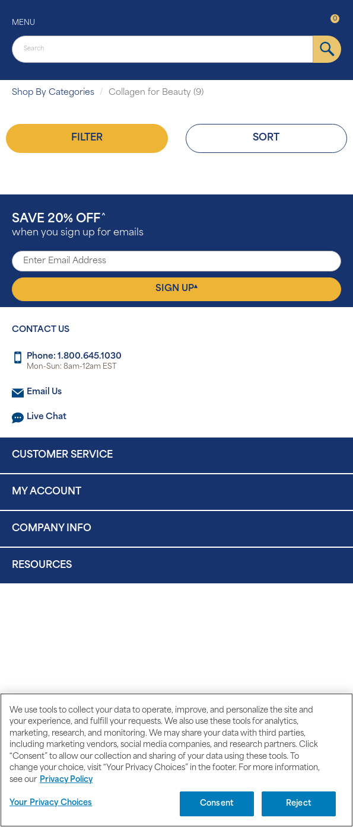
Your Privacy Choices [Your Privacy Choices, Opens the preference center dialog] (51, 803)
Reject (298, 803)
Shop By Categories (53, 92)
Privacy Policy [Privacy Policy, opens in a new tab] (66, 780)
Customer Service (62, 455)
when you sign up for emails (78, 225)
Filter (87, 138)
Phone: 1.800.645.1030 (74, 356)
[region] (176, 760)
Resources (42, 565)
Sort (266, 138)
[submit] (327, 49)
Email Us (44, 392)
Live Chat (46, 417)
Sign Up (176, 288)
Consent (217, 803)
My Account (46, 492)
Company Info (51, 529)
